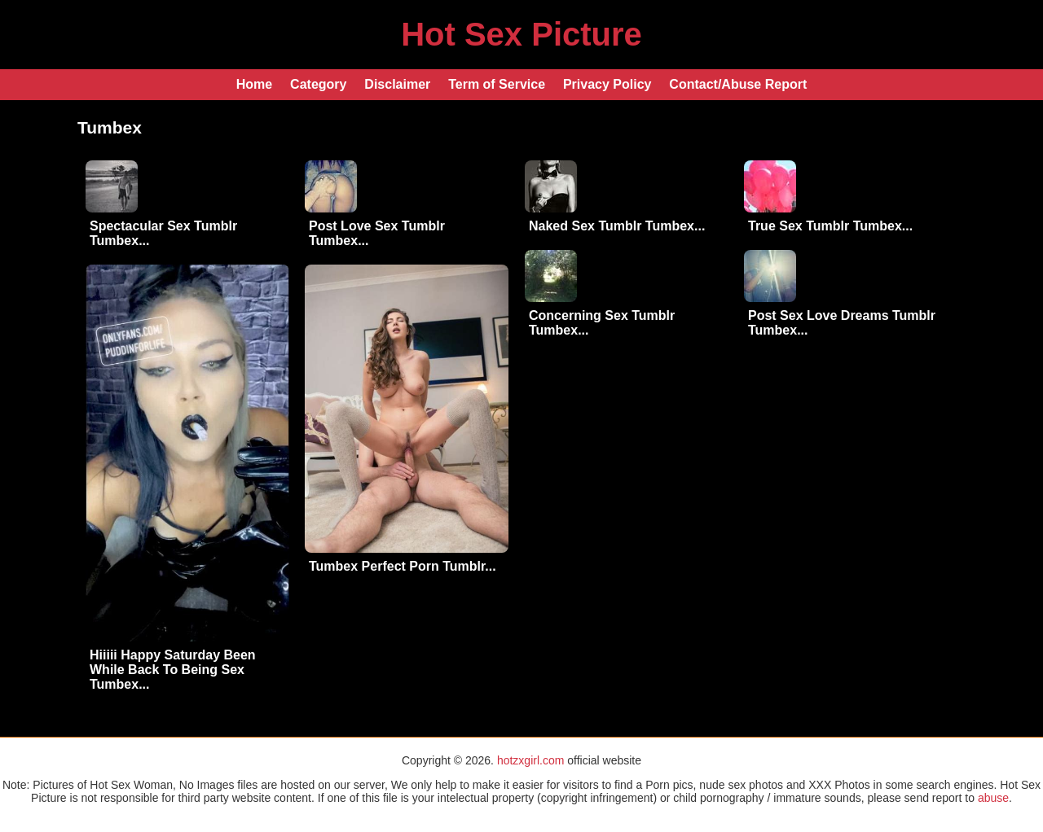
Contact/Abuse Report (738, 84)
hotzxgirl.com (530, 760)
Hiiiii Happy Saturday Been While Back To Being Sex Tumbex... (173, 669)
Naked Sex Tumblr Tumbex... (617, 226)
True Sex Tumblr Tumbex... (830, 226)
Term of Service (496, 84)
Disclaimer (397, 84)
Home (254, 84)
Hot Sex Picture (521, 34)
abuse (993, 797)
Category (318, 84)
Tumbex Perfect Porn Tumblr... (402, 566)
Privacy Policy (607, 84)
